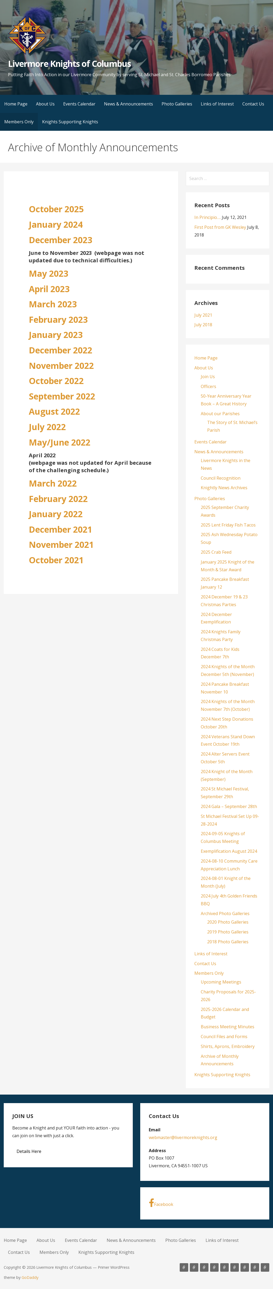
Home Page (15, 104)
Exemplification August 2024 (229, 851)
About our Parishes (220, 414)
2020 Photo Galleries (227, 922)
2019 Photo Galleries (227, 932)
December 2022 (60, 350)
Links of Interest (217, 104)
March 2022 (53, 483)
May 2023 (48, 273)
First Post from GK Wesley (220, 227)
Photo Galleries (177, 104)
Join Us (208, 377)
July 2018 (203, 325)
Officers (208, 386)
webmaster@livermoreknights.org (183, 1137)
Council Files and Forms (224, 1036)
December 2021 (60, 529)
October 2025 (56, 209)
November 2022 (61, 365)
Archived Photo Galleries (225, 913)
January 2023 (56, 334)
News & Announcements (128, 104)
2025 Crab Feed (216, 552)
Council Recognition (220, 478)
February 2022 (58, 498)
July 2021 (203, 315)
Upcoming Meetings (221, 982)
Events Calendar (79, 104)
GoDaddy (30, 1277)
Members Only (19, 122)
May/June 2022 (59, 442)
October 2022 (56, 380)
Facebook (161, 1202)
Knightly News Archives (224, 488)
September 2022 (62, 396)
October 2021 (56, 560)
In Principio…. (207, 217)
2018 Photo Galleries (227, 942)
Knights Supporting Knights (70, 122)
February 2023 (58, 319)
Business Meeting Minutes (227, 1027)
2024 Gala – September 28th (229, 806)
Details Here (29, 1151)
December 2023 (60, 240)
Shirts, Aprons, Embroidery (228, 1046)
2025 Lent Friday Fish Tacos (228, 525)
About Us (45, 104)
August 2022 (54, 411)
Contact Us (253, 104)
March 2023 (53, 304)
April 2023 (49, 289)
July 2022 (47, 427)
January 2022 (56, 514)
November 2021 (61, 544)
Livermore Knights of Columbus (69, 63)
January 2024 (56, 224)
